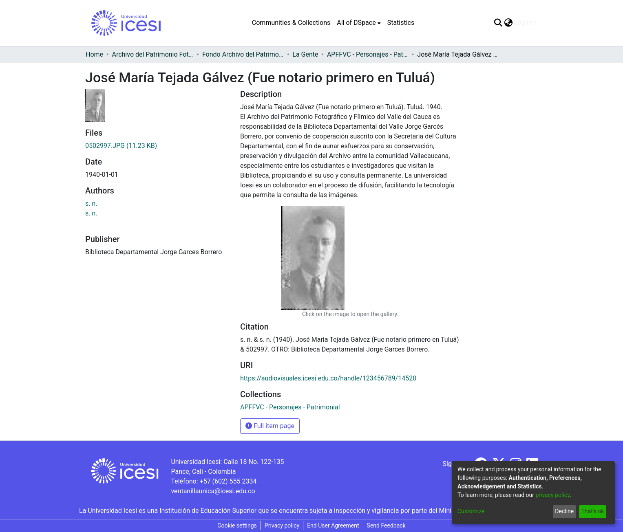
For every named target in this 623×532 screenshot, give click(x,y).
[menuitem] (358, 23)
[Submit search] (498, 23)
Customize (470, 511)
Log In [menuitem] (523, 22)
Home (94, 54)
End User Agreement (333, 525)
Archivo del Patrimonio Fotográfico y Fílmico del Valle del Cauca (152, 54)
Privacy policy (282, 525)
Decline (564, 511)
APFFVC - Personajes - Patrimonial (368, 54)
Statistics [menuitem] (401, 22)
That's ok (592, 511)
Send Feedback (386, 525)
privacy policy (552, 495)
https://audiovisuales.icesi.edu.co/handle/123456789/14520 (328, 378)
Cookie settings (237, 525)
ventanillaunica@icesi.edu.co (213, 491)
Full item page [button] (269, 426)
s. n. (91, 203)
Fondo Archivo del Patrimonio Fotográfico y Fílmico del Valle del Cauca (243, 54)
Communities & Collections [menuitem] (291, 22)
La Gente (305, 54)
